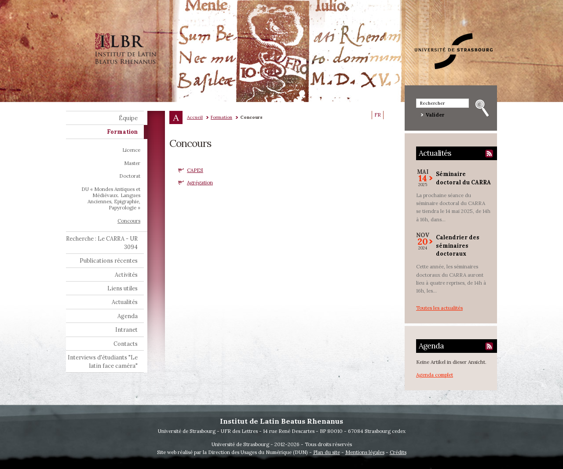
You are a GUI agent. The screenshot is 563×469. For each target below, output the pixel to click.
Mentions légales (364, 452)
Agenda (431, 346)
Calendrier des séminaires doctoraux (457, 245)
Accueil (195, 117)
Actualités (435, 153)
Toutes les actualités (439, 307)
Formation (221, 117)
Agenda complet (434, 374)
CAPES (195, 170)
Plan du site (326, 452)
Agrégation (200, 182)
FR (377, 115)
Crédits (398, 452)
